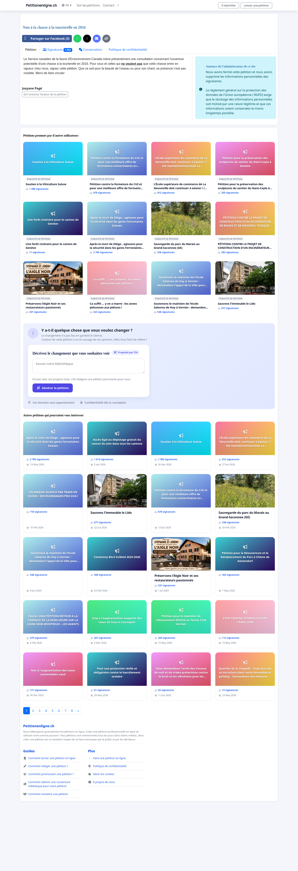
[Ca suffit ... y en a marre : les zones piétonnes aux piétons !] (117, 288)
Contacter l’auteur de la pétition (45, 94)
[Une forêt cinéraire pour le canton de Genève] (53, 229)
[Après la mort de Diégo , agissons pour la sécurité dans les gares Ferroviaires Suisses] (117, 229)
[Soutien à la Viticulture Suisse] (53, 167)
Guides (29, 751)
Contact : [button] (110, 5)
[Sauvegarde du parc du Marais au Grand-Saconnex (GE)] (181, 229)
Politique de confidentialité (128, 49)
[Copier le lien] (106, 39)
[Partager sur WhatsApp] (77, 39)
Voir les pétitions (88, 5)
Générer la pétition (53, 388)
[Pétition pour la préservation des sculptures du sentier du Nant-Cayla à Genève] (245, 169)
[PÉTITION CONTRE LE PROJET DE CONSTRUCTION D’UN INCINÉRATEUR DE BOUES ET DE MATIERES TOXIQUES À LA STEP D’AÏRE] (245, 229)
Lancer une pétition (256, 5)
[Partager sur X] (87, 39)
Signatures (57, 49)
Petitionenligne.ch (41, 5)
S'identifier (228, 5)
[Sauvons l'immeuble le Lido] (245, 287)
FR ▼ (66, 5)
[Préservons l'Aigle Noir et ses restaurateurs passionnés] (53, 288)
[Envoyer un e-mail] (97, 39)
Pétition (30, 49)
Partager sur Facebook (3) (45, 38)
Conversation (90, 49)
